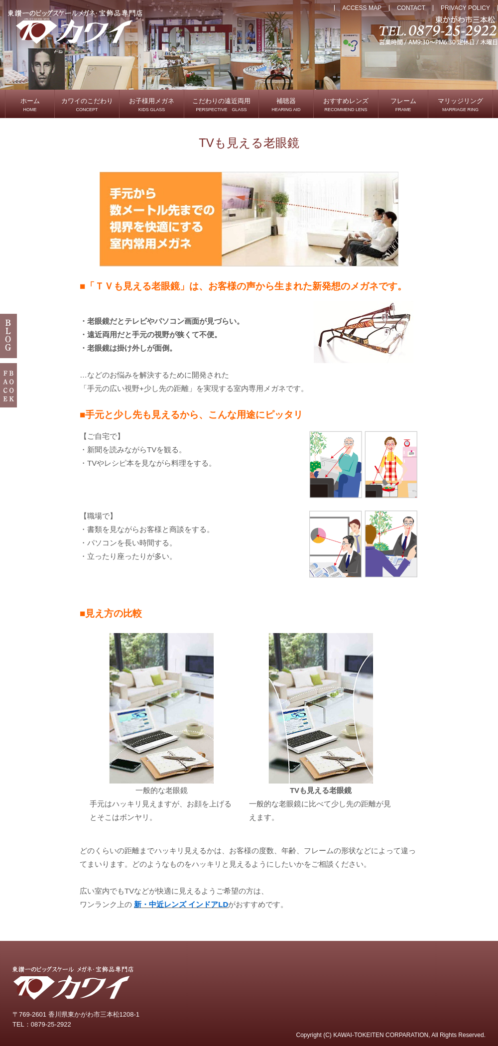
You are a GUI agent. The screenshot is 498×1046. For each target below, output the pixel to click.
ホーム (30, 104)
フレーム (403, 104)
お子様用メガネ (151, 104)
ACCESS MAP (361, 7)
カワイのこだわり (87, 104)
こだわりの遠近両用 (221, 104)
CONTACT (411, 7)
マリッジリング (460, 104)
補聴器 (285, 104)
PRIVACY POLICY (465, 7)
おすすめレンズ (346, 104)
